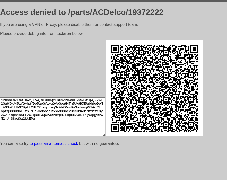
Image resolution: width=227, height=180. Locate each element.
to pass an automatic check (54, 144)
